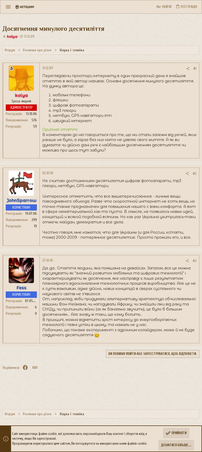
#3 (194, 261)
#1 (194, 68)
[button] (8, 7)
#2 (194, 173)
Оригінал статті (60, 129)
